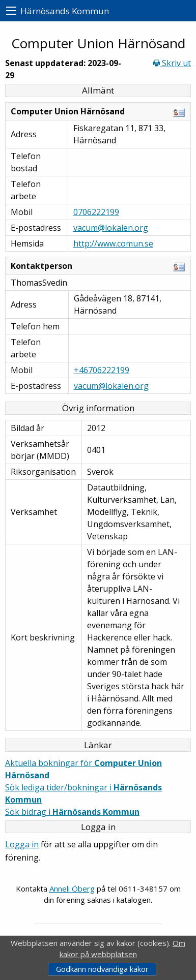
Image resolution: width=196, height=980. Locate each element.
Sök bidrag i (72, 811)
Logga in (22, 844)
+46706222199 (101, 370)
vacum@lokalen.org (110, 227)
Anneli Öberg (72, 888)
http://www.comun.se (113, 243)
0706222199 (96, 212)
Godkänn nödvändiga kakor (102, 969)
